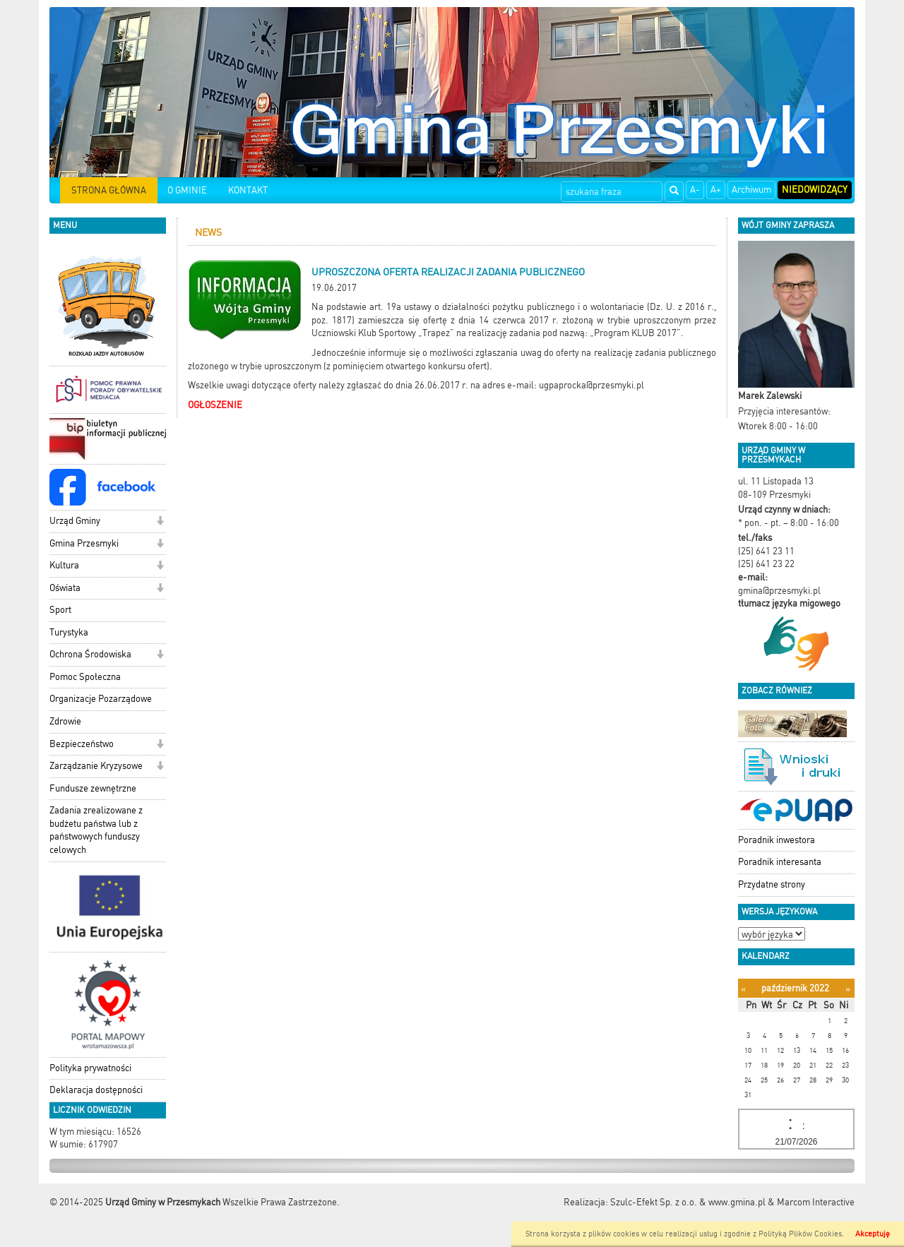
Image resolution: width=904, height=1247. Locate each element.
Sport (60, 609)
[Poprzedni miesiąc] (743, 989)
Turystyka (68, 632)
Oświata (65, 588)
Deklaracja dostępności (96, 1090)
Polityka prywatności (90, 1068)
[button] (160, 522)
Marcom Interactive (816, 1202)
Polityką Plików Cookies (800, 1234)
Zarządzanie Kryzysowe (96, 765)
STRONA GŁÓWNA (108, 190)
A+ (715, 189)
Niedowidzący (815, 189)
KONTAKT (248, 190)
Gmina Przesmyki (84, 543)
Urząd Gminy (74, 520)
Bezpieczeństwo (81, 744)
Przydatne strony (771, 884)
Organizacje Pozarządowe (100, 698)
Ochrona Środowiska (90, 654)
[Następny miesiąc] (847, 989)
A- (695, 189)
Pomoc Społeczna (85, 677)
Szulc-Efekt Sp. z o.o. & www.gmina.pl (688, 1202)
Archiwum (751, 189)
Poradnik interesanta (779, 862)
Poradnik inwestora (776, 840)
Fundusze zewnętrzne (92, 788)
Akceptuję (872, 1234)
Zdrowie (65, 721)
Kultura (64, 565)
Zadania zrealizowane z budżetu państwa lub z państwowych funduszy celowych (96, 830)
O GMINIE (187, 190)
